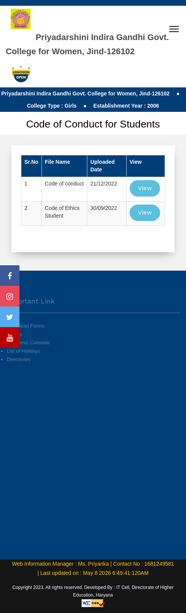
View (145, 188)
